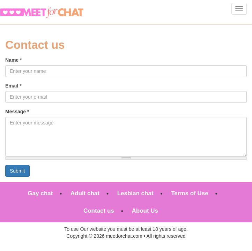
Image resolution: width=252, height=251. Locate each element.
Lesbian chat (135, 193)
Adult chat (85, 193)
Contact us (98, 210)
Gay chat (40, 193)
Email (13, 86)
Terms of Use (189, 193)
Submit (17, 171)
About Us (145, 210)
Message (17, 111)
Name (13, 60)
